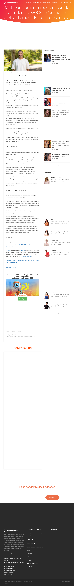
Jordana (53, 230)
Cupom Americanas (8, 568)
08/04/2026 (55, 63)
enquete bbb (9, 267)
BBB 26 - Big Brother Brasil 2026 (35, 547)
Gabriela (53, 219)
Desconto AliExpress (9, 572)
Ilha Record (29, 560)
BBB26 (28, 550)
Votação (8, 250)
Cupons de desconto (9, 566)
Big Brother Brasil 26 (26, 256)
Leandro (53, 250)
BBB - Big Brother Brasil (32, 563)
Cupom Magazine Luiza (9, 570)
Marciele (53, 292)
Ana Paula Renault (56, 177)
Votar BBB (64, 2)
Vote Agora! (22, 299)
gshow (23, 331)
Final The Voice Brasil (32, 567)
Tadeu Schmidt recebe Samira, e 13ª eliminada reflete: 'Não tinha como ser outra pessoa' (61, 101)
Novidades (54, 2)
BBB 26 (23, 250)
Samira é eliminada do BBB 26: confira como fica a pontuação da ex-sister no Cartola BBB (60, 112)
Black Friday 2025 (8, 574)
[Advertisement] (37, 34)
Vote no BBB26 (28, 2)
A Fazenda (29, 553)
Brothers (49, 2)
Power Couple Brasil (32, 543)
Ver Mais (57, 165)
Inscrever (52, 497)
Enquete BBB (36, 2)
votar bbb (14, 267)
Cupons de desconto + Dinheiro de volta (14, 562)
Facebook (53, 529)
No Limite (29, 557)
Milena (53, 303)
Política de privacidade (65, 581)
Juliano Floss (54, 240)
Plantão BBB (43, 2)
